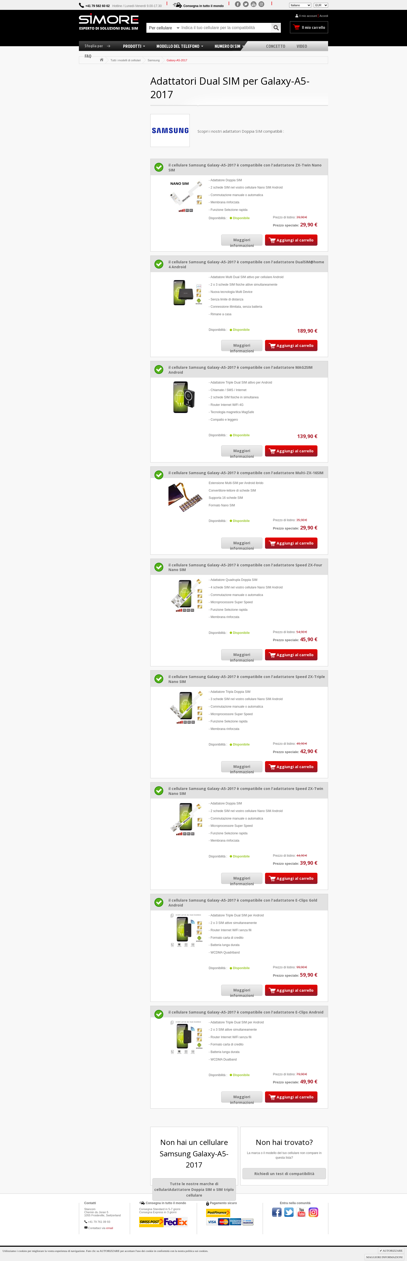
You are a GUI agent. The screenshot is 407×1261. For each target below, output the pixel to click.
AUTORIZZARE (392, 1250)
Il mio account (308, 15)
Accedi (324, 15)
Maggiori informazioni (242, 242)
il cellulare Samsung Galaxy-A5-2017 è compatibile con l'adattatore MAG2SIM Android (240, 370)
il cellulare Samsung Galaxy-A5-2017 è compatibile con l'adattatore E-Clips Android (245, 1012)
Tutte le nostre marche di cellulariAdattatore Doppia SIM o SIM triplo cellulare (194, 1189)
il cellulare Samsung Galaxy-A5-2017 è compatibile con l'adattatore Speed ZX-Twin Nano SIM (245, 791)
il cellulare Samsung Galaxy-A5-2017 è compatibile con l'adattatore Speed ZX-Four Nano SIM (245, 567)
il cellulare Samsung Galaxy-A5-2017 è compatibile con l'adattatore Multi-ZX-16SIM (245, 472)
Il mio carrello (313, 27)
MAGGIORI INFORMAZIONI (384, 1257)
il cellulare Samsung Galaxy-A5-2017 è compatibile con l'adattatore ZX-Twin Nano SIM (245, 167)
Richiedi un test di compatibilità (284, 1173)
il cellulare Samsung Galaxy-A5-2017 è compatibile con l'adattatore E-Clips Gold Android (242, 903)
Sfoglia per (99, 46)
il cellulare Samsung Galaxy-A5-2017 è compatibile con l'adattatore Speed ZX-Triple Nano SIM (246, 679)
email (109, 1228)
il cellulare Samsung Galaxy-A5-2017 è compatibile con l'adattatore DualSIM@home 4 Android (246, 264)
